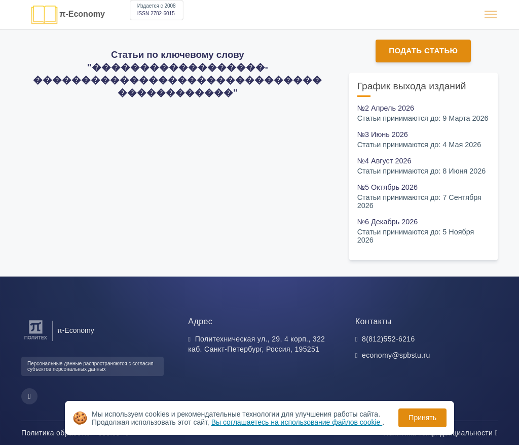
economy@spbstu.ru (396, 355)
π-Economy (82, 14)
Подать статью (423, 50)
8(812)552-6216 (388, 339)
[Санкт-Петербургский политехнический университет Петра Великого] (35, 339)
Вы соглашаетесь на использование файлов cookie (297, 422)
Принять (422, 418)
